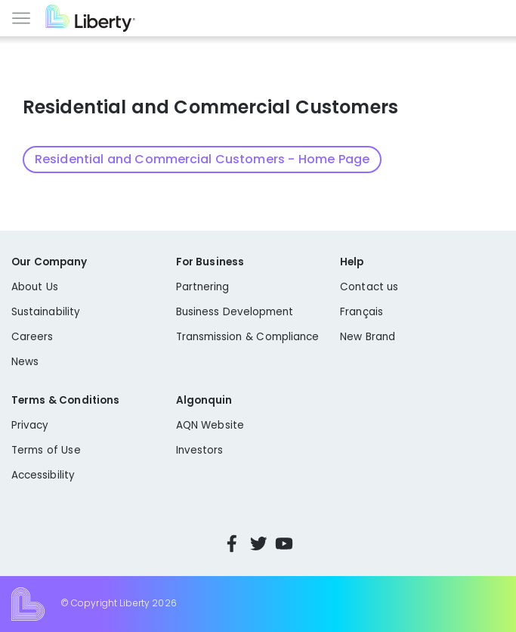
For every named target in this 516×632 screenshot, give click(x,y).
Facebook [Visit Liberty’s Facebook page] (232, 543)
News (25, 362)
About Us (34, 287)
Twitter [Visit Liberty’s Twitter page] (258, 543)
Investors (200, 450)
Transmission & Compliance (248, 337)
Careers (32, 337)
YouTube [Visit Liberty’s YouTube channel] (284, 543)
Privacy (29, 425)
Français (361, 312)
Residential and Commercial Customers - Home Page (202, 159)
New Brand (367, 337)
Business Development (235, 312)
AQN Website (210, 425)
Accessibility (43, 475)
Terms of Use (46, 450)
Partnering (203, 287)
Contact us (369, 287)
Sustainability (45, 312)
